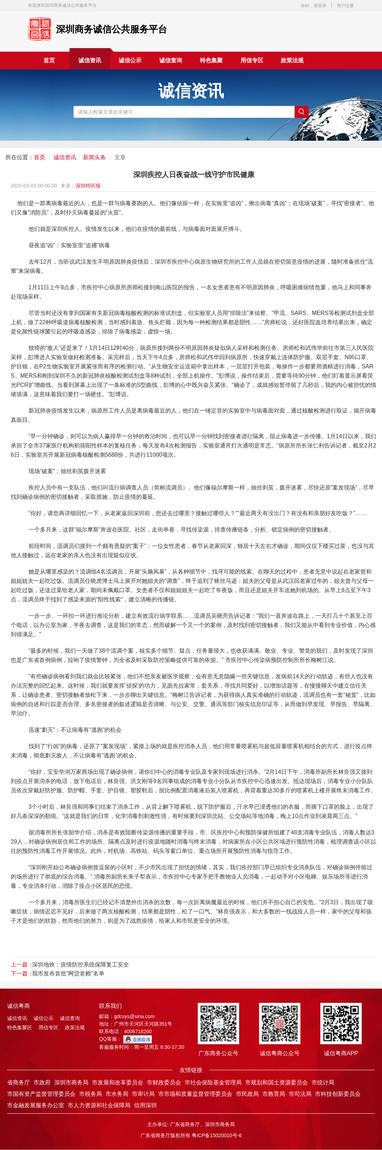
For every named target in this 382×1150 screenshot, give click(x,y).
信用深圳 (145, 1105)
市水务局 (116, 1094)
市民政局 (247, 1094)
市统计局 (322, 1082)
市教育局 (273, 1094)
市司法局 (300, 1094)
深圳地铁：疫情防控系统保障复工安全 (80, 965)
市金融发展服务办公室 (35, 1105)
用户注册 (345, 5)
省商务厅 (18, 1082)
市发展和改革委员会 (117, 1082)
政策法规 (292, 60)
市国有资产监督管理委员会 (41, 1094)
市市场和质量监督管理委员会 (195, 1094)
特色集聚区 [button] (211, 63)
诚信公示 (130, 60)
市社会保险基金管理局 (213, 1082)
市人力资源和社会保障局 (99, 1105)
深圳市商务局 (71, 1082)
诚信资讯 (89, 60)
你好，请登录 (313, 5)
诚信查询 (170, 60)
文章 (120, 157)
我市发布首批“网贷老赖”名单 (68, 973)
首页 (49, 60)
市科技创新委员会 (338, 1094)
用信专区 (252, 60)
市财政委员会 (164, 1082)
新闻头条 (94, 157)
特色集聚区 (19, 1027)
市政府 (42, 1082)
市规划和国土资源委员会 (276, 1082)
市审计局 (143, 1094)
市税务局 (90, 1094)
